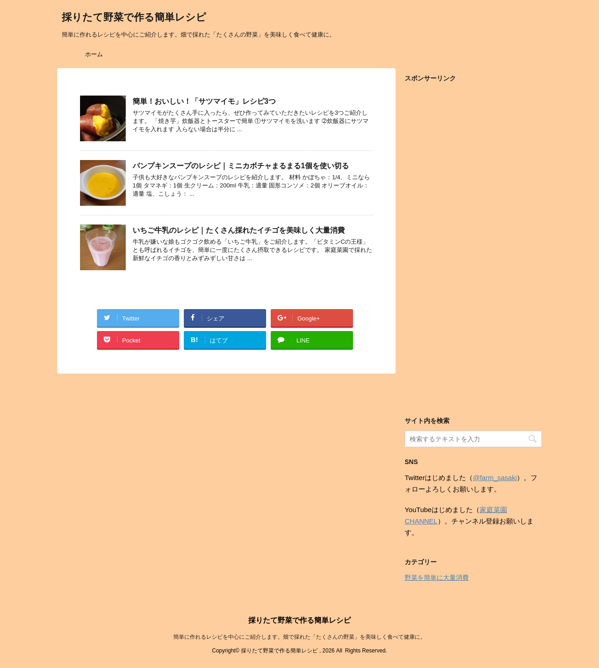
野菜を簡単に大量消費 (437, 577)
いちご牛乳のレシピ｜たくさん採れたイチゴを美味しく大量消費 (239, 230)
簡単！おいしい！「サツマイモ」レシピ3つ (204, 101)
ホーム (94, 54)
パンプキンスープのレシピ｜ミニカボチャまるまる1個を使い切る (241, 166)
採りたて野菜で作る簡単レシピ (134, 18)
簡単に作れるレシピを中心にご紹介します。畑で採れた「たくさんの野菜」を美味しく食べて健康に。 (299, 637)
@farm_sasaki (495, 477)
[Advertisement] (473, 248)
